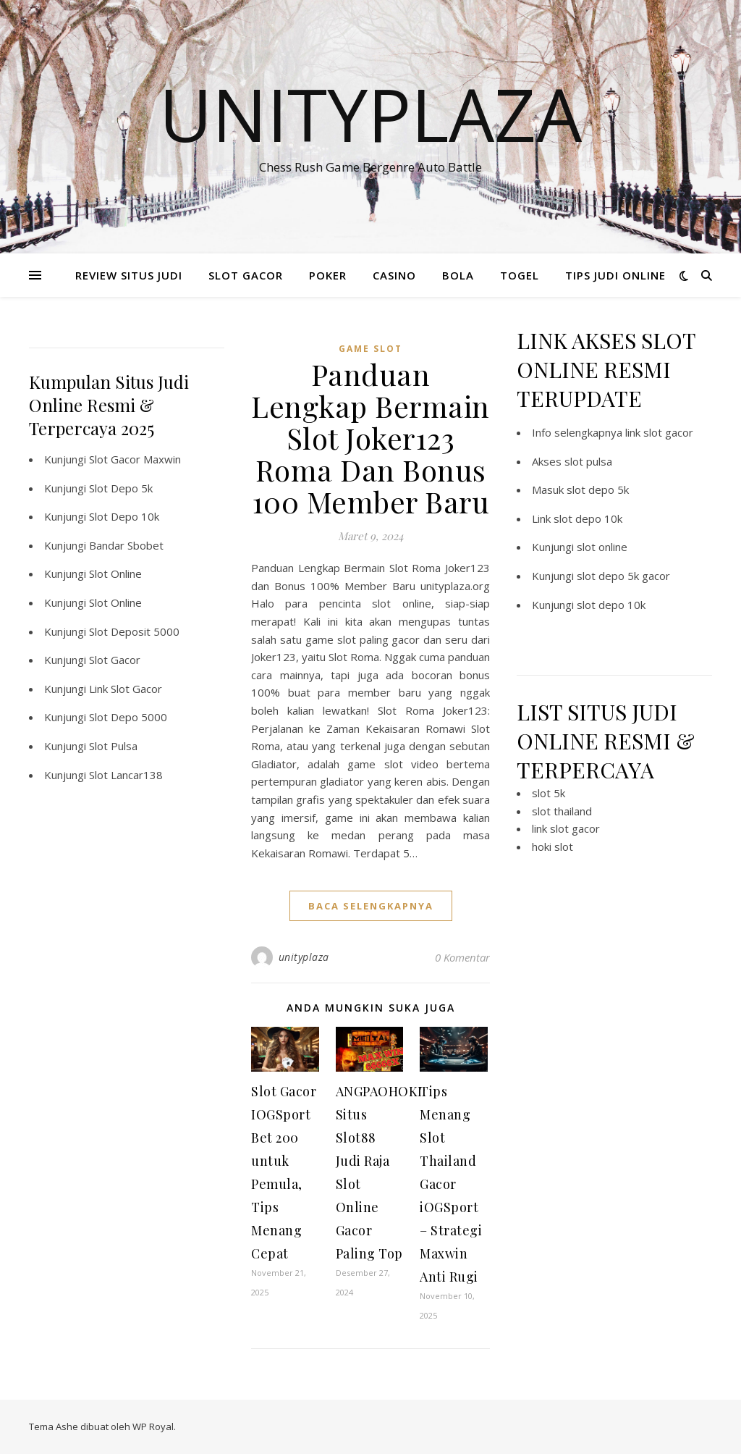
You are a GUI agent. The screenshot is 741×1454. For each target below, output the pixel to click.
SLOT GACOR (245, 275)
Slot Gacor (114, 659)
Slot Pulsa (113, 746)
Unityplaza (370, 113)
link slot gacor (659, 432)
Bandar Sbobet (126, 545)
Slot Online (115, 573)
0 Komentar (462, 957)
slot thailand (562, 811)
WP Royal (153, 1426)
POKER (328, 275)
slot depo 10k (588, 518)
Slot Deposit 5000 (134, 631)
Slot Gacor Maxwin (135, 459)
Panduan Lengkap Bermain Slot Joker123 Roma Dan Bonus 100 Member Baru (370, 438)
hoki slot (552, 846)
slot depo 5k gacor (623, 575)
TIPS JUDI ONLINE (615, 275)
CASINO (394, 275)
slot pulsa (588, 461)
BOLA (458, 275)
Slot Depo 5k (121, 488)
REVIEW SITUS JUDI (128, 275)
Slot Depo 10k (124, 516)
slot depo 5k (598, 489)
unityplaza (304, 957)
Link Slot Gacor (125, 688)
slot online (602, 546)
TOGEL (519, 275)
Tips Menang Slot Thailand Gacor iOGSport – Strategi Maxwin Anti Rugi (451, 1184)
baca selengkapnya (370, 905)
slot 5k (548, 793)
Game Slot (370, 349)
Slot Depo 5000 (128, 717)
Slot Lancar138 (126, 775)
